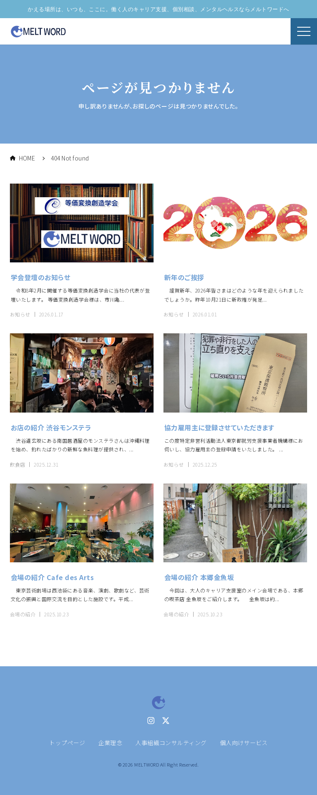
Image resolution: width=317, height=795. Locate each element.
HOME (22, 158)
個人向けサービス (244, 742)
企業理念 (110, 742)
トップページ (67, 742)
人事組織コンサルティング (171, 742)
